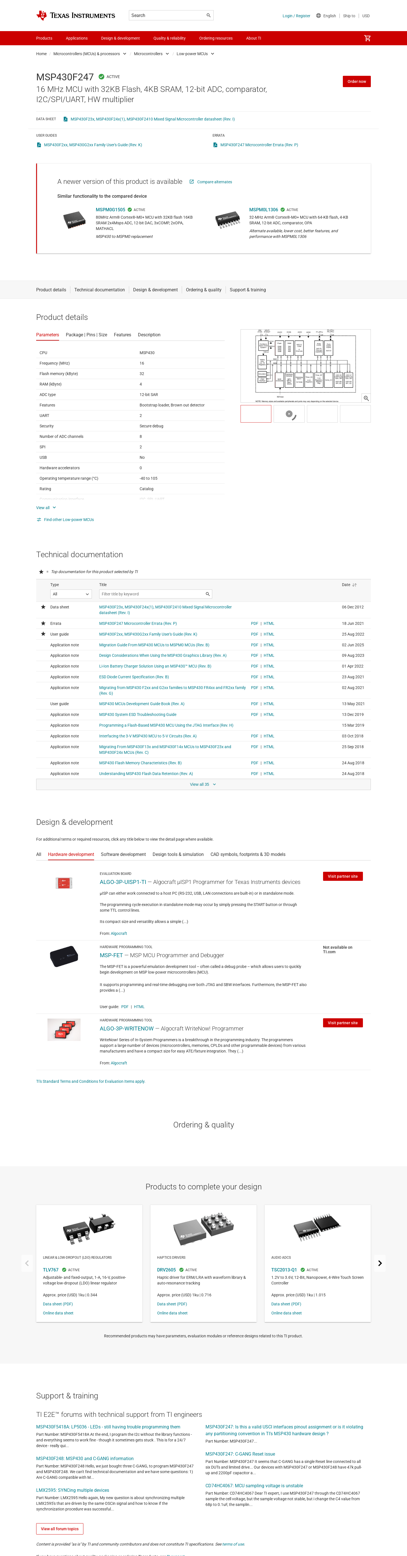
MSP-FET (111, 955)
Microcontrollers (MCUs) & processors (86, 53)
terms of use (233, 1544)
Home (41, 53)
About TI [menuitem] (253, 38)
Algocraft (119, 933)
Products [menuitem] (44, 38)
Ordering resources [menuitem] (216, 38)
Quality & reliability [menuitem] (169, 38)
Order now (357, 81)
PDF (125, 1006)
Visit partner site (343, 876)
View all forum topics (60, 1529)
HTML (139, 1006)
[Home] (75, 15)
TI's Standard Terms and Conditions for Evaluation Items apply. (91, 1081)
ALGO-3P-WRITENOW (127, 1028)
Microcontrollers (148, 53)
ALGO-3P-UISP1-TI (123, 882)
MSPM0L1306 (263, 209)
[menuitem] (367, 38)
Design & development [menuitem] (120, 38)
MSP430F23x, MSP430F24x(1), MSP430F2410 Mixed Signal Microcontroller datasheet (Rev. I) (153, 119)
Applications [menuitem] (77, 38)
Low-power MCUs (192, 53)
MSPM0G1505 (110, 209)
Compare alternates (214, 182)
